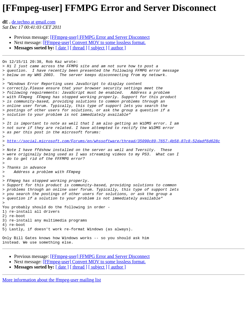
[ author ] (117, 47)
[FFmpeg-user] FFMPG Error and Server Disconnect (100, 37)
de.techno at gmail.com (34, 21)
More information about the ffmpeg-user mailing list (51, 316)
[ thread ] (78, 47)
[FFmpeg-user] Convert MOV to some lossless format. (94, 42)
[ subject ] (97, 47)
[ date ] (62, 47)
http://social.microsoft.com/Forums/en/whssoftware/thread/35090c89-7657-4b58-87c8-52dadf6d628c (113, 157)
